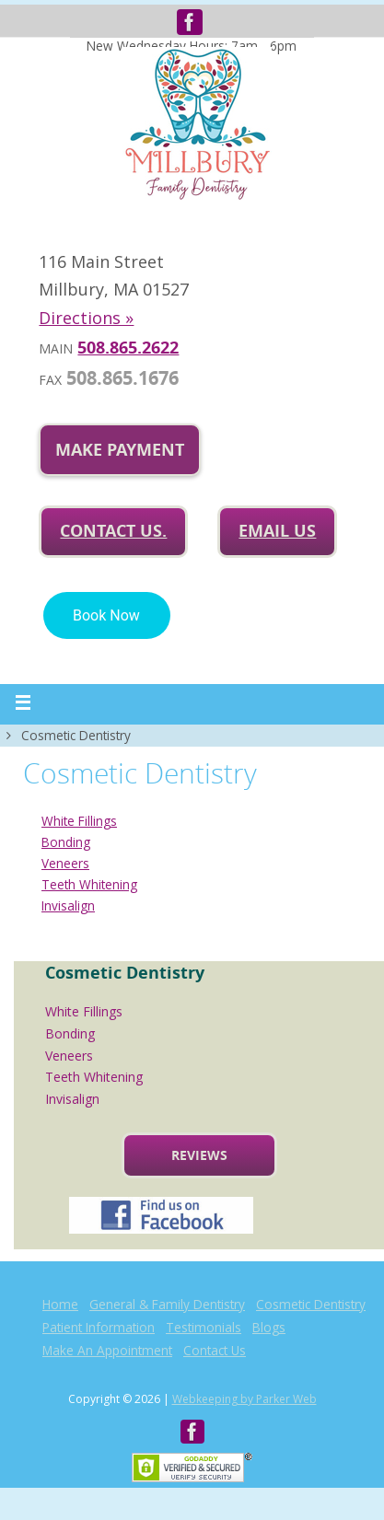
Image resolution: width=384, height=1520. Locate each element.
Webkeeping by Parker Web (244, 1399)
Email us (277, 530)
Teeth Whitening (89, 884)
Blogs (268, 1327)
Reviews (199, 1155)
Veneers (65, 863)
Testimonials (203, 1327)
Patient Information (98, 1327)
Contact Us (214, 1350)
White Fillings (79, 821)
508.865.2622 (128, 347)
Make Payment (119, 449)
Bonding (65, 842)
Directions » (86, 318)
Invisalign (68, 905)
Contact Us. (113, 530)
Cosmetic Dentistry (311, 1304)
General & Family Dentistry (167, 1304)
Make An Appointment (107, 1350)
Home (60, 1304)
